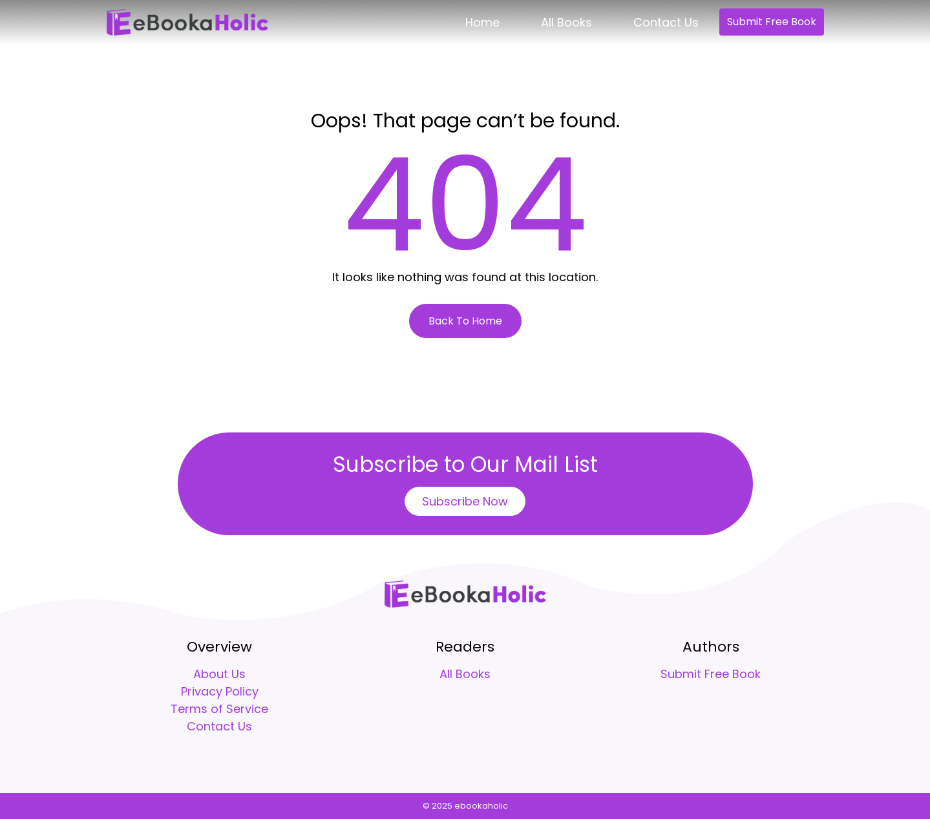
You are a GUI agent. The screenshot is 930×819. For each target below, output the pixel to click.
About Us (219, 674)
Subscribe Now (465, 501)
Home (482, 22)
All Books (566, 22)
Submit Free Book (771, 21)
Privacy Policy (220, 691)
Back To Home (465, 321)
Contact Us (666, 22)
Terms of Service (219, 709)
